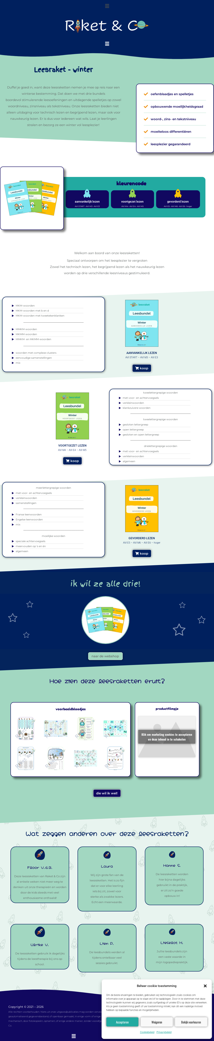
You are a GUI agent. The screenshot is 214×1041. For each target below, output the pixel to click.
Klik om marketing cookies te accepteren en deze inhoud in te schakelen (166, 736)
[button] (205, 986)
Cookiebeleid (147, 1032)
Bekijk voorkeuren (191, 1022)
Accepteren (122, 1022)
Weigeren (157, 1022)
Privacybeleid (164, 1032)
